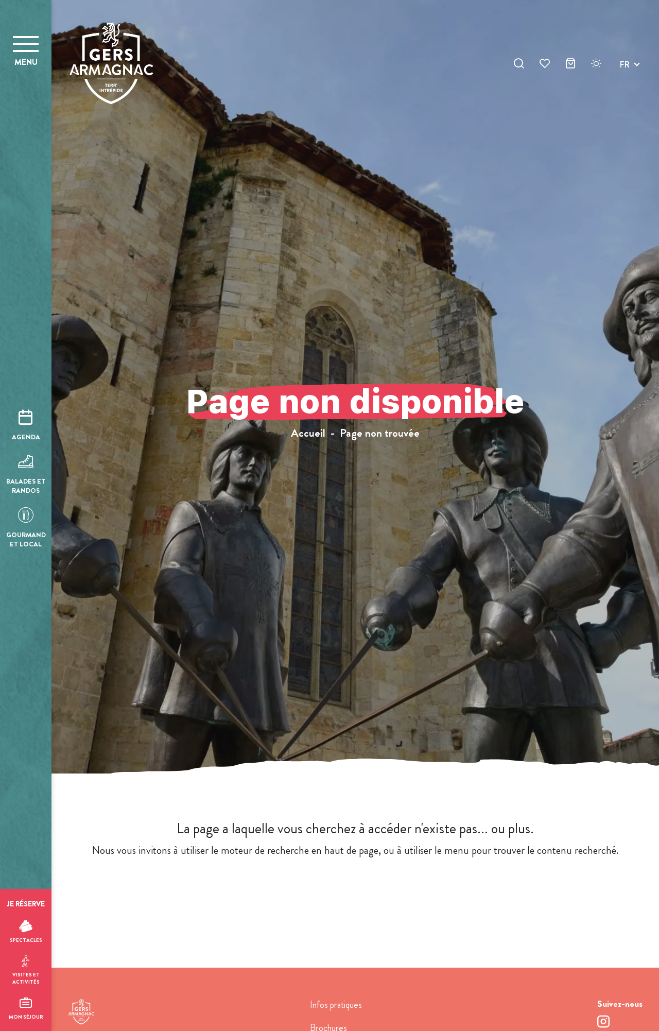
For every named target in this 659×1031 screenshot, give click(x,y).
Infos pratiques (336, 1004)
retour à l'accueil (355, 890)
